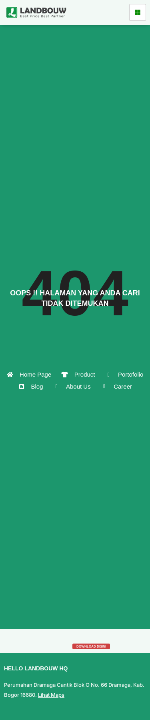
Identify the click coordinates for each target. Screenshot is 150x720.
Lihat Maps (51, 695)
